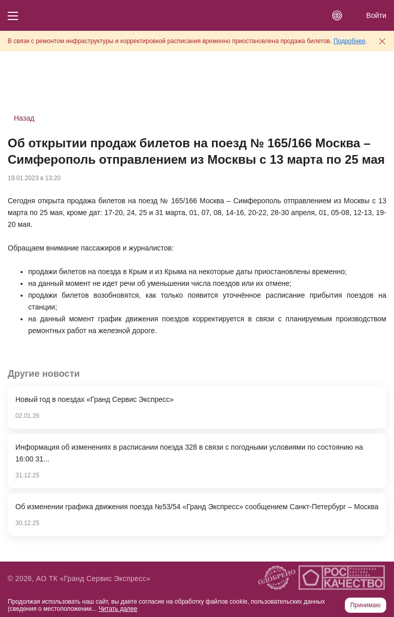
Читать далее (117, 608)
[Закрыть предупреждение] (382, 41)
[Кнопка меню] (13, 15)
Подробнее (349, 41)
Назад (24, 118)
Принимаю (365, 605)
